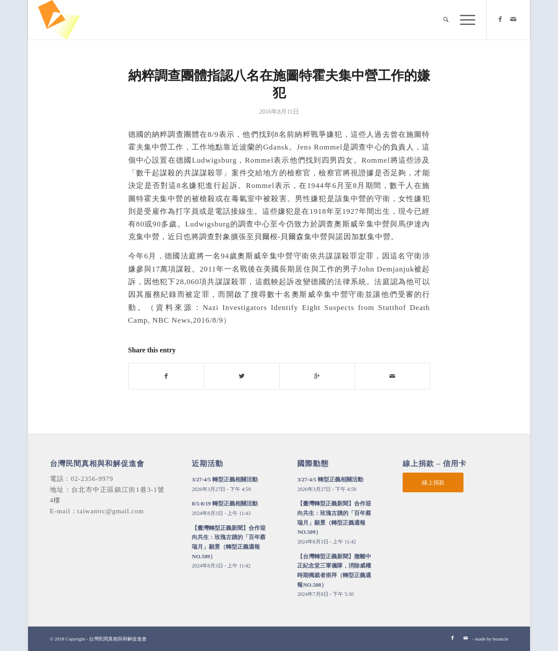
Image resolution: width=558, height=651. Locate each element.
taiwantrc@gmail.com (110, 511)
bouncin (500, 638)
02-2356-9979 (92, 478)
